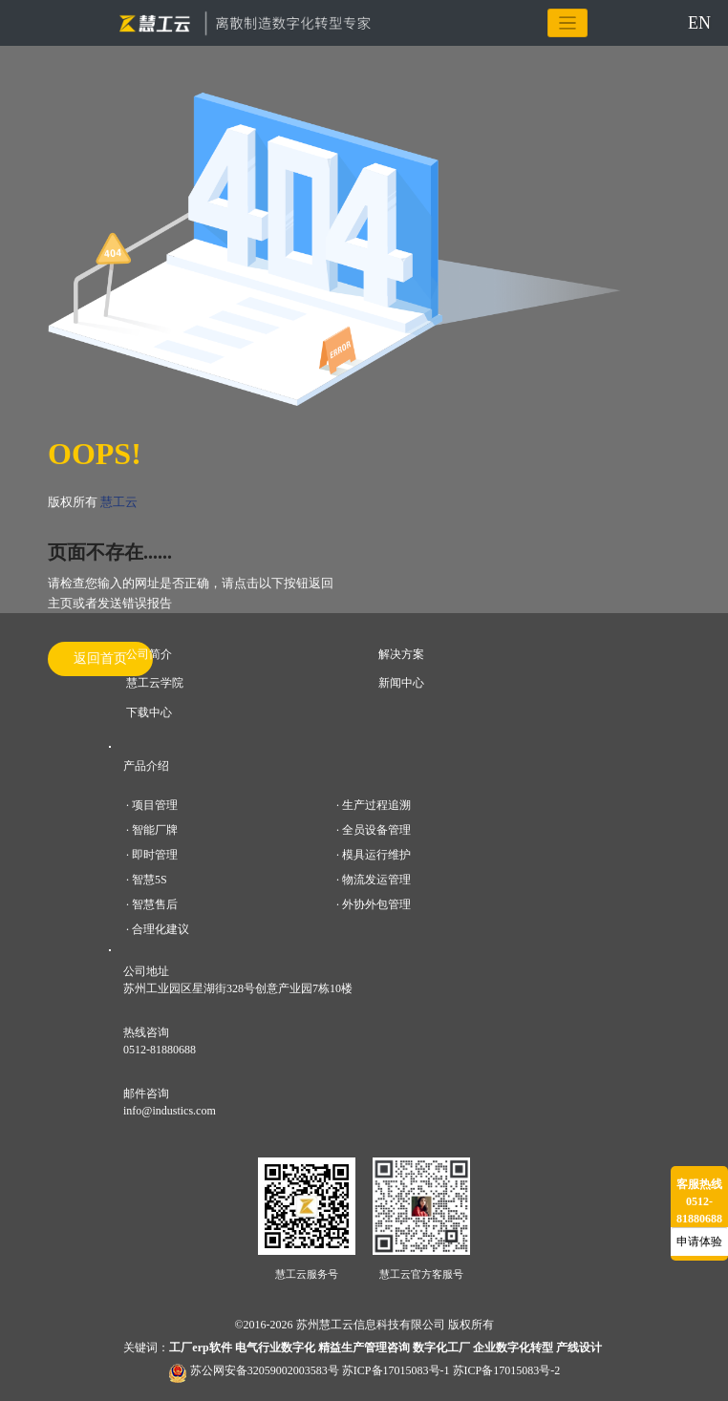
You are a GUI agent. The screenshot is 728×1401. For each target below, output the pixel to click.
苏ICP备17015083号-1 (396, 1370)
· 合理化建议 (157, 929)
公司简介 (149, 654)
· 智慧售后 (152, 904)
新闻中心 (401, 683)
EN (699, 22)
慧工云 (119, 502)
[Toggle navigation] (568, 23)
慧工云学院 (154, 683)
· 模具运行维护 (373, 854)
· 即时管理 (152, 854)
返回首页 (100, 658)
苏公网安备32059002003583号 (264, 1370)
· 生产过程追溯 (373, 805)
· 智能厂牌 (152, 830)
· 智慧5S (146, 879)
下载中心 (149, 712)
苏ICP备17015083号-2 (507, 1370)
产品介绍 (146, 766)
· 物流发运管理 (373, 879)
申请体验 (699, 1241)
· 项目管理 (152, 805)
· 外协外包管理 (373, 904)
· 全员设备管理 (373, 830)
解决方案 (401, 654)
